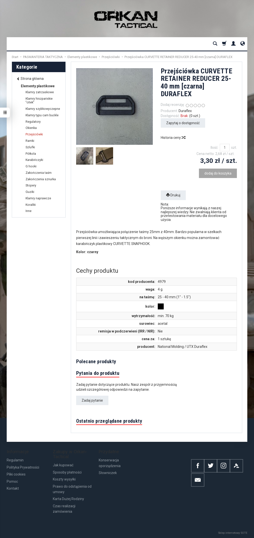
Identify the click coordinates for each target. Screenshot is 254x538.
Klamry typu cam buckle (42, 115)
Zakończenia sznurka (41, 179)
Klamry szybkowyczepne (43, 109)
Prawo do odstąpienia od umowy (72, 489)
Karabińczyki (34, 160)
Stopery (31, 185)
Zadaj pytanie (92, 400)
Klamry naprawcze (38, 198)
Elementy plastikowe (38, 86)
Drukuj (173, 195)
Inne (29, 211)
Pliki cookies (16, 474)
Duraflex (185, 111)
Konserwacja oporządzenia (110, 463)
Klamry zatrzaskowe (40, 92)
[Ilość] (225, 147)
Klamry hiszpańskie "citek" (39, 100)
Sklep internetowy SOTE (232, 533)
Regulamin (15, 460)
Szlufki (30, 147)
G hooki (31, 166)
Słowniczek (108, 473)
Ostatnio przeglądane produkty (109, 421)
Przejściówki (34, 134)
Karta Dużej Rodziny (68, 499)
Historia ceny (173, 138)
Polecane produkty (96, 361)
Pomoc (12, 481)
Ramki (30, 141)
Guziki (30, 192)
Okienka (31, 128)
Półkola (31, 153)
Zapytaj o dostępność (183, 123)
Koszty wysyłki (64, 479)
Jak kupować (63, 465)
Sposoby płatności (67, 472)
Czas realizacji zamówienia (64, 508)
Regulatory (33, 121)
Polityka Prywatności (23, 467)
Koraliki (31, 205)
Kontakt (13, 488)
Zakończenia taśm (39, 173)
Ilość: (214, 147)
